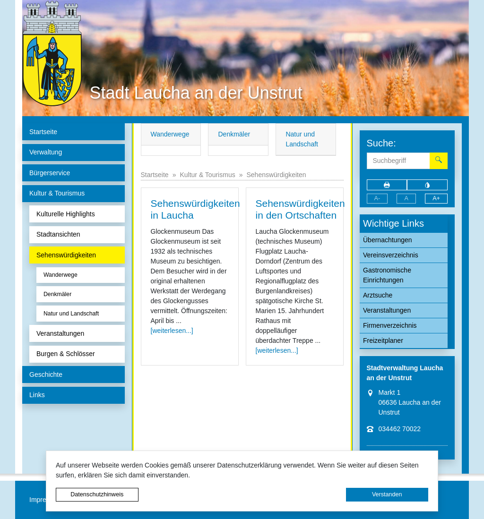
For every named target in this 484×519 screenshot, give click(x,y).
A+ (436, 198)
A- (377, 198)
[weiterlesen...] (172, 330)
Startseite (155, 175)
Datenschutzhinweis (96, 494)
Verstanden (387, 494)
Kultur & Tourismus (207, 175)
